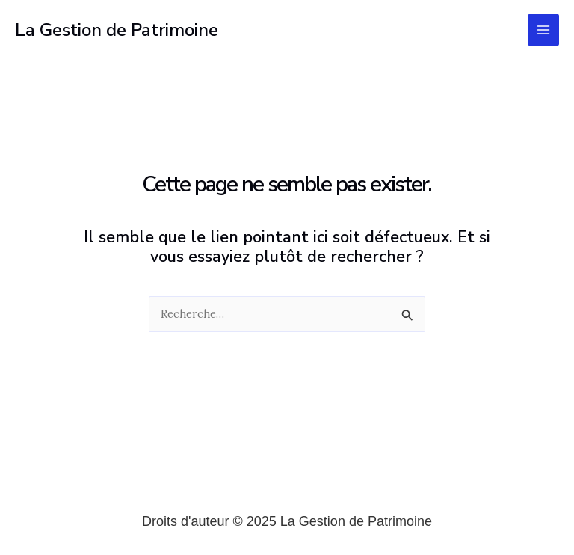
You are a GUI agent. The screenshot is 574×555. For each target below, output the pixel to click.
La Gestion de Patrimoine (116, 30)
